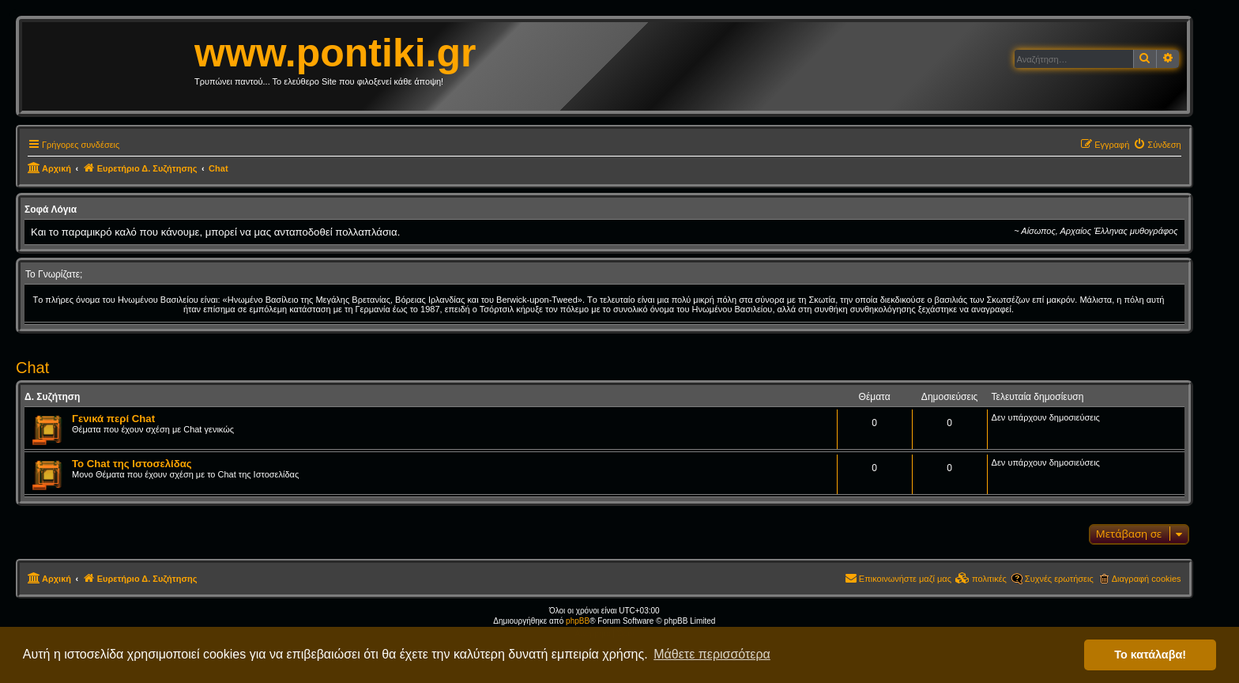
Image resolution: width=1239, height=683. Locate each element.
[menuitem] (1157, 144)
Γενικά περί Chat (113, 419)
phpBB (577, 621)
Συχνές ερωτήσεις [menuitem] (1059, 578)
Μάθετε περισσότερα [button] (711, 654)
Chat (32, 367)
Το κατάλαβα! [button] (1150, 654)
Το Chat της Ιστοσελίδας (132, 464)
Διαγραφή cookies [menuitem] (1146, 578)
